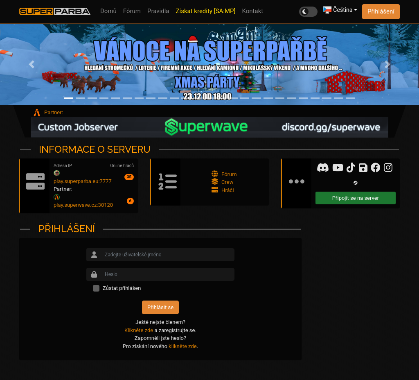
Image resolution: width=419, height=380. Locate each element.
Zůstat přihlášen (122, 288)
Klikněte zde (138, 330)
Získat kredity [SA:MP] (206, 11)
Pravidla (158, 11)
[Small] (167, 254)
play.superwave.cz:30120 (83, 205)
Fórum (132, 11)
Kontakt (253, 11)
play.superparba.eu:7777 (83, 181)
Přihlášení (380, 11)
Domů (108, 11)
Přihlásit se (160, 307)
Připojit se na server (355, 198)
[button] (31, 64)
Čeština (337, 10)
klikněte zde (183, 346)
